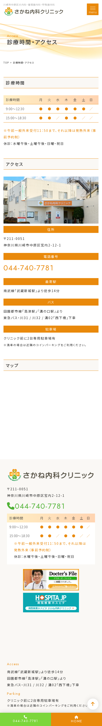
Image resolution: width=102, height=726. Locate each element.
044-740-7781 (28, 267)
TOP (6, 62)
